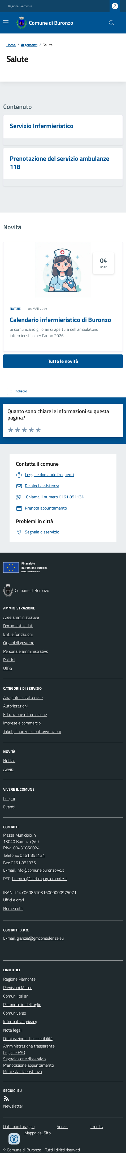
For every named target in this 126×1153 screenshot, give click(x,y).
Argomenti (29, 45)
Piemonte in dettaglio (22, 1004)
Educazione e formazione (25, 714)
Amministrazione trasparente (29, 1046)
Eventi (9, 807)
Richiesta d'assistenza (22, 1071)
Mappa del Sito (37, 1133)
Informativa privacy (20, 1021)
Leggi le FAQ (14, 1052)
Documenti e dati (18, 625)
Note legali (12, 1030)
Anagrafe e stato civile (23, 697)
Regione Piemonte (20, 6)
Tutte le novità (63, 361)
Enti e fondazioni (18, 634)
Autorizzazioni (15, 706)
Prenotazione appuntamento (28, 1065)
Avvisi (8, 769)
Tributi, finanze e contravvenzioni (32, 731)
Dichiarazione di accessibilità (28, 1038)
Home (11, 45)
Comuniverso (14, 1013)
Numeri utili (13, 908)
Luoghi (9, 798)
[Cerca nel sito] (109, 22)
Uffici (7, 668)
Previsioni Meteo (17, 987)
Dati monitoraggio (18, 1126)
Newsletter (13, 1106)
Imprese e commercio (22, 723)
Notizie (15, 308)
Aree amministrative (21, 617)
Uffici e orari (13, 900)
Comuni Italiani (16, 996)
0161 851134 (32, 855)
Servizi (62, 1126)
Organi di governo (18, 642)
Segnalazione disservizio (24, 1058)
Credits (96, 1126)
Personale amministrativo (25, 651)
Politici (9, 659)
